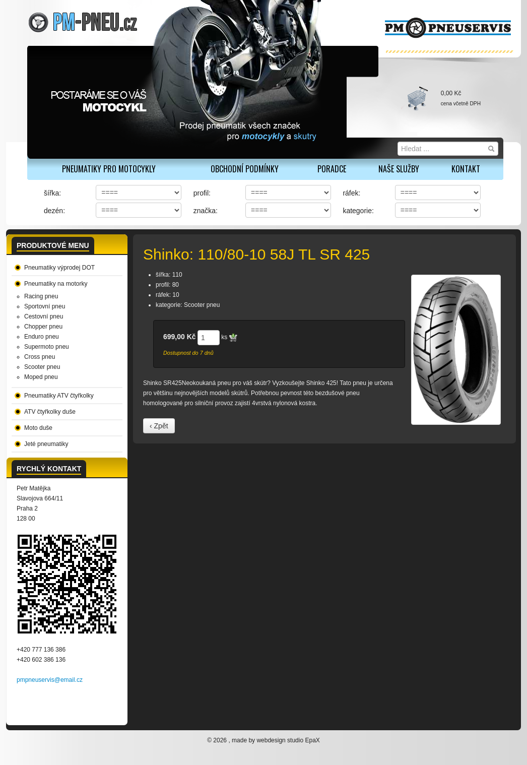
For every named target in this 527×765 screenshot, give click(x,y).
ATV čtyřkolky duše (50, 411)
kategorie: (358, 211)
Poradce (331, 169)
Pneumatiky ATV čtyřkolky (59, 395)
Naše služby (398, 169)
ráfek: (351, 193)
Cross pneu (39, 356)
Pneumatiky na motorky (55, 283)
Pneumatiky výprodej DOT (59, 267)
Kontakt (465, 169)
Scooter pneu (42, 366)
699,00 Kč (179, 337)
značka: (205, 211)
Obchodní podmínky (245, 169)
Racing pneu (41, 296)
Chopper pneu (43, 326)
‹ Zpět (159, 426)
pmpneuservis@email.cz (50, 679)
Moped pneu (41, 376)
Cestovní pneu (43, 316)
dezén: (54, 211)
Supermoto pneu (46, 346)
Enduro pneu (41, 336)
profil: (202, 193)
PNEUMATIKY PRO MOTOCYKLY (109, 169)
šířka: (52, 193)
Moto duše (38, 427)
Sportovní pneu (44, 306)
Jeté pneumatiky (46, 444)
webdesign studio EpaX (287, 740)
